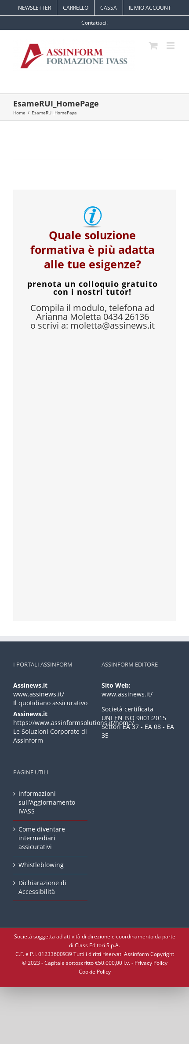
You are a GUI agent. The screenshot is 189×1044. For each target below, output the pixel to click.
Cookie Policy (95, 971)
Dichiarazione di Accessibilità (42, 887)
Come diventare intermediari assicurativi (41, 838)
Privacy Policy (150, 963)
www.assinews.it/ (38, 694)
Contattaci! (94, 22)
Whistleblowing (41, 865)
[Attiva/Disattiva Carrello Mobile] (153, 45)
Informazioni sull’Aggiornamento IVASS (46, 802)
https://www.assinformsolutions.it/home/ (73, 722)
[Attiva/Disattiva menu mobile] (171, 45)
